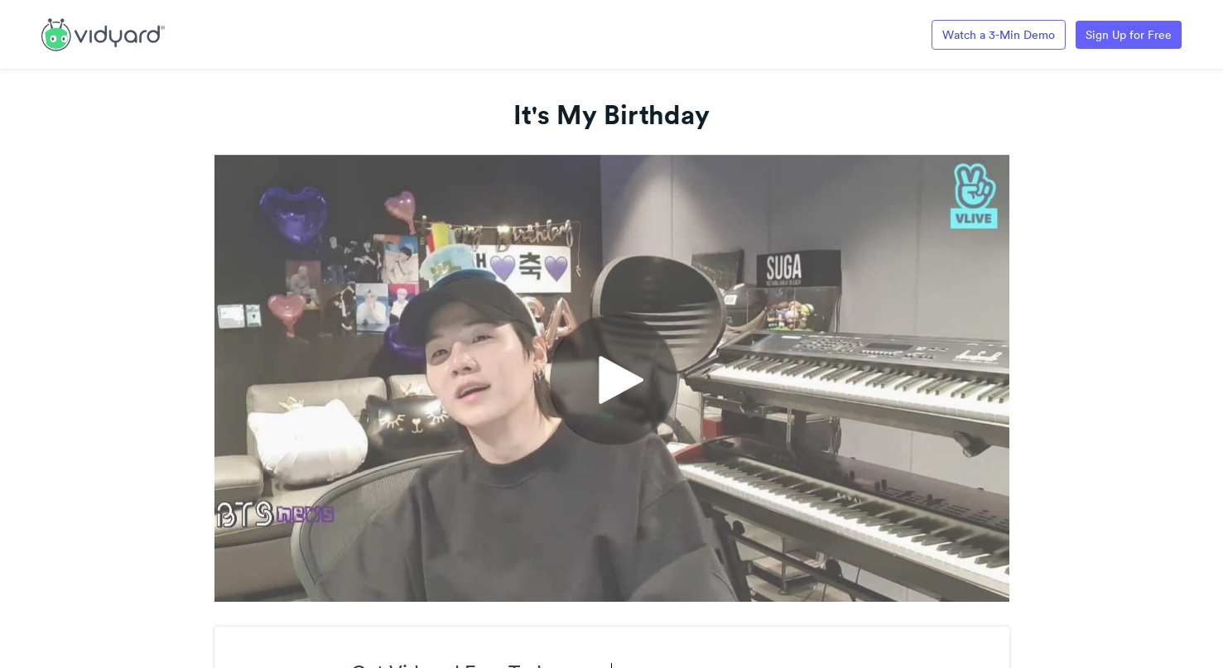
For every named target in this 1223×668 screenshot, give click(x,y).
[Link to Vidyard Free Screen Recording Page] (103, 33)
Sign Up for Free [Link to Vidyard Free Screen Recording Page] (1129, 34)
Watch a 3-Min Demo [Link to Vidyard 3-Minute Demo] (998, 34)
